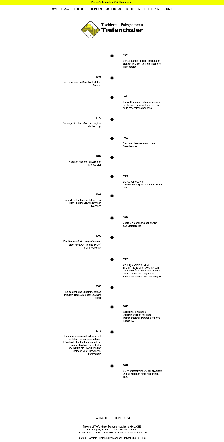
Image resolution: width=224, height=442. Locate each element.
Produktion (132, 9)
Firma (65, 9)
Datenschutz (102, 418)
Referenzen (151, 9)
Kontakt (168, 9)
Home (53, 9)
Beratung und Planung (106, 9)
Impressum (122, 418)
